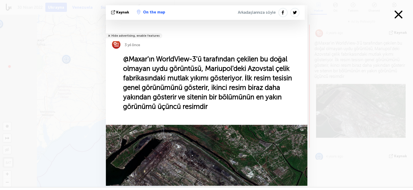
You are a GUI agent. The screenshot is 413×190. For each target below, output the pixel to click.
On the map (151, 12)
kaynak (120, 12)
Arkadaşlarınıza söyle (257, 12)
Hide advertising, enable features (135, 35)
